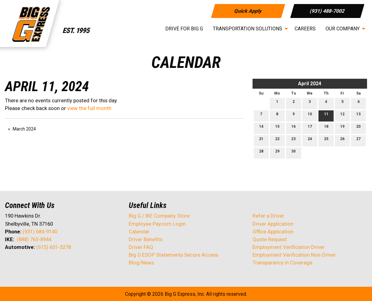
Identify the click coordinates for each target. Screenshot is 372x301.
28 (261, 152)
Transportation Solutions (247, 29)
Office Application (274, 231)
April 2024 (309, 83)
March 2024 (24, 128)
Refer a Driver (268, 216)
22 (277, 140)
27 (358, 140)
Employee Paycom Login (157, 224)
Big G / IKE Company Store (159, 216)
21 (261, 140)
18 (326, 127)
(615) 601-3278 (53, 247)
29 (277, 152)
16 (293, 127)
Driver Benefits (146, 239)
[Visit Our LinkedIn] (30, 263)
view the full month (89, 108)
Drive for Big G (184, 29)
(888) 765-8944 (34, 239)
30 (293, 152)
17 (310, 127)
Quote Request (270, 239)
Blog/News (141, 262)
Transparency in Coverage (282, 262)
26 (342, 140)
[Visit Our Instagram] (49, 263)
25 (326, 140)
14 (261, 127)
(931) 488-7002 (327, 11)
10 (310, 115)
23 (293, 140)
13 (358, 115)
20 (358, 127)
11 (326, 115)
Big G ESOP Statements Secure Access (173, 255)
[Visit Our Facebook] (10, 263)
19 (342, 127)
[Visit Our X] (20, 263)
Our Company (343, 29)
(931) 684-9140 (40, 231)
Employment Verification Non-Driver (294, 255)
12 (342, 115)
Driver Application (273, 224)
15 (277, 127)
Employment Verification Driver (289, 247)
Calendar (139, 231)
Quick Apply (247, 11)
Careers (305, 29)
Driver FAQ (141, 247)
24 (310, 140)
